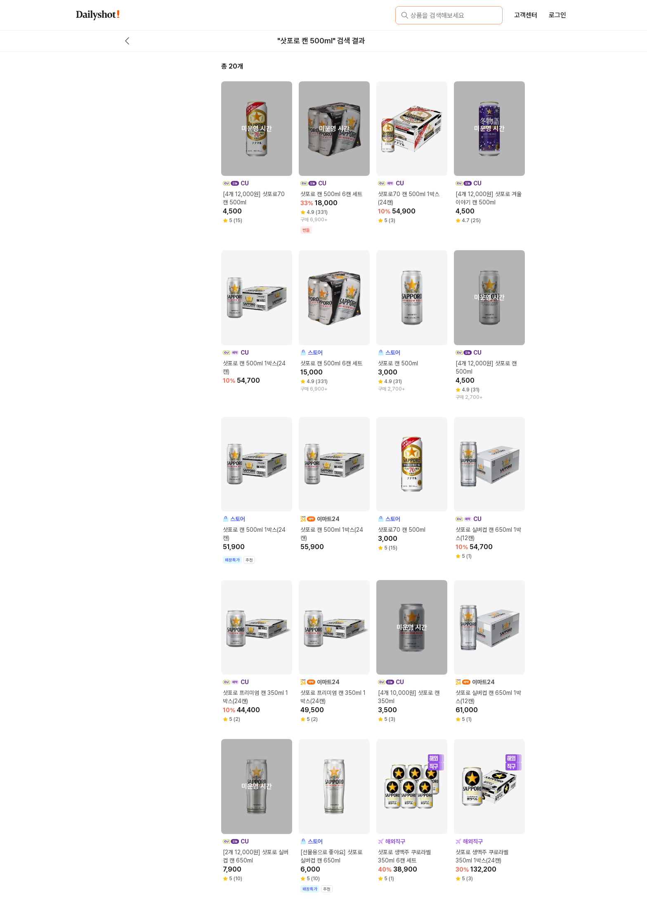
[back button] (127, 41)
